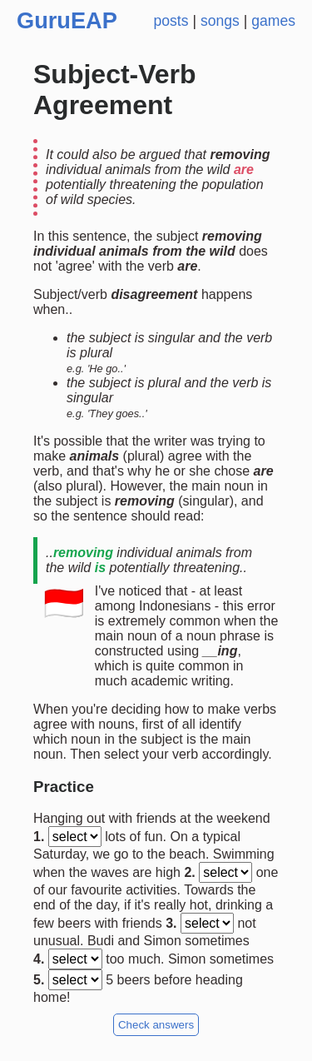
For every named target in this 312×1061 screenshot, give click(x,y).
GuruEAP (67, 20)
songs (220, 20)
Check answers (156, 1025)
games (273, 20)
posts (170, 20)
